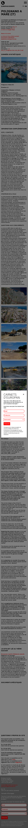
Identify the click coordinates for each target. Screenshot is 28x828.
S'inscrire (7, 423)
